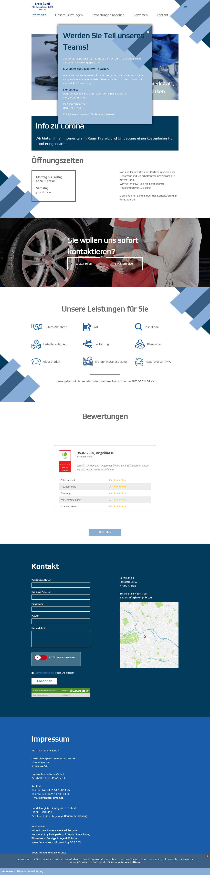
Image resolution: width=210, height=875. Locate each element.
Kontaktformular (167, 195)
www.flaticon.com (42, 842)
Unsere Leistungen (69, 15)
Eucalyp (51, 838)
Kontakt (162, 15)
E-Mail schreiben (124, 263)
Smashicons (82, 834)
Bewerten (140, 15)
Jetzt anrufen (84, 263)
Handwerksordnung (75, 816)
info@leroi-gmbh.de (140, 597)
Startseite (39, 15)
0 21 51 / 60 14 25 (136, 593)
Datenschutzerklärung (30, 871)
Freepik (69, 834)
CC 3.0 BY (75, 842)
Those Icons (38, 838)
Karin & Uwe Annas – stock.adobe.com (54, 830)
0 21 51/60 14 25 (143, 381)
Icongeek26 (63, 838)
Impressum (8, 871)
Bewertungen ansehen (108, 15)
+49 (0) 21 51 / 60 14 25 (56, 790)
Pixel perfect (56, 834)
